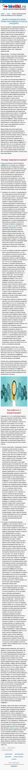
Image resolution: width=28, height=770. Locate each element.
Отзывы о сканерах (18, 756)
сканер (11, 83)
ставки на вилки (11, 747)
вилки (3, 747)
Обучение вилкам (19, 754)
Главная (2, 13)
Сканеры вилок (8, 754)
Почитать (14, 759)
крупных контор (11, 226)
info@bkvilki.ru (14, 766)
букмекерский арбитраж (7, 750)
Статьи (8, 13)
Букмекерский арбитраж (7, 163)
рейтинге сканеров (14, 728)
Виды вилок (8, 756)
